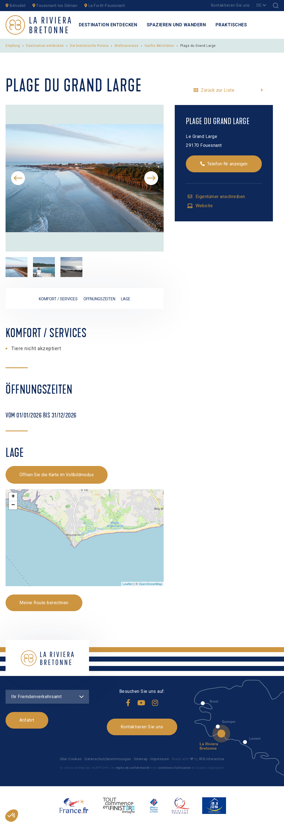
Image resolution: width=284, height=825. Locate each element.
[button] (11, 815)
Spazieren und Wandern (176, 24)
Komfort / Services (58, 299)
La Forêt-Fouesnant (104, 5)
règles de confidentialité (132, 767)
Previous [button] (18, 178)
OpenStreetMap (150, 584)
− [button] (13, 505)
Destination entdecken (108, 24)
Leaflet (128, 584)
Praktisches (231, 24)
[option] (85, 178)
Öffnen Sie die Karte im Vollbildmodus (56, 474)
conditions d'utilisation (174, 767)
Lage (125, 299)
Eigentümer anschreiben (219, 196)
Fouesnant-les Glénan (54, 5)
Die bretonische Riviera (90, 46)
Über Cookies (71, 759)
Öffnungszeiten (99, 299)
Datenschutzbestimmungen (108, 759)
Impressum (159, 759)
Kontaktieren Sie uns (230, 5)
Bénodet (16, 5)
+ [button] (13, 497)
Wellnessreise (127, 46)
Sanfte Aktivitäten (159, 46)
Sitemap (141, 759)
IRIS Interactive (211, 759)
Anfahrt (26, 720)
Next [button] (151, 178)
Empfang (13, 46)
